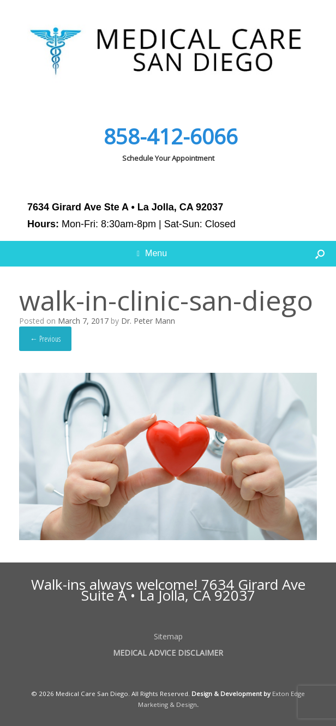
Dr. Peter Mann (148, 321)
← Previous (45, 339)
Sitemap (168, 636)
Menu (152, 253)
